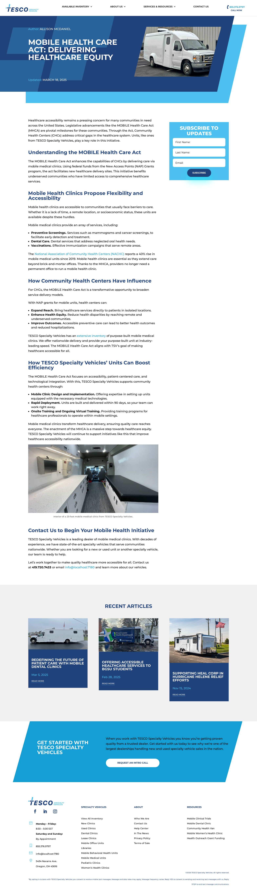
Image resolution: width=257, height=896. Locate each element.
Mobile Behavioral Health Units (99, 853)
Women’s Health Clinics (95, 868)
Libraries (86, 848)
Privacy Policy (142, 838)
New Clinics (88, 823)
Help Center (141, 828)
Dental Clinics (89, 833)
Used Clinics (88, 828)
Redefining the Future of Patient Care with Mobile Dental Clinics (57, 663)
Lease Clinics (88, 838)
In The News (141, 833)
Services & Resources (158, 6)
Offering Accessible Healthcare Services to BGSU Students (126, 665)
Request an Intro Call (132, 762)
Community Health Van (201, 828)
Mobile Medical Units (93, 858)
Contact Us (201, 6)
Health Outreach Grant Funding (206, 838)
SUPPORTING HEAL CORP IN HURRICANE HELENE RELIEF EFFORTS (198, 676)
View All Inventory (92, 818)
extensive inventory (91, 336)
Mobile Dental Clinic (199, 823)
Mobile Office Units (92, 843)
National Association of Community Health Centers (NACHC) (79, 254)
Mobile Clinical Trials (199, 818)
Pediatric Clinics (90, 863)
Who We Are (141, 818)
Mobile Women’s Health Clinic (205, 833)
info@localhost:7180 (80, 567)
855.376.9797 (237, 7)
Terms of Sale (142, 843)
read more (37, 681)
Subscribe (199, 172)
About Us (116, 6)
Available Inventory (75, 6)
